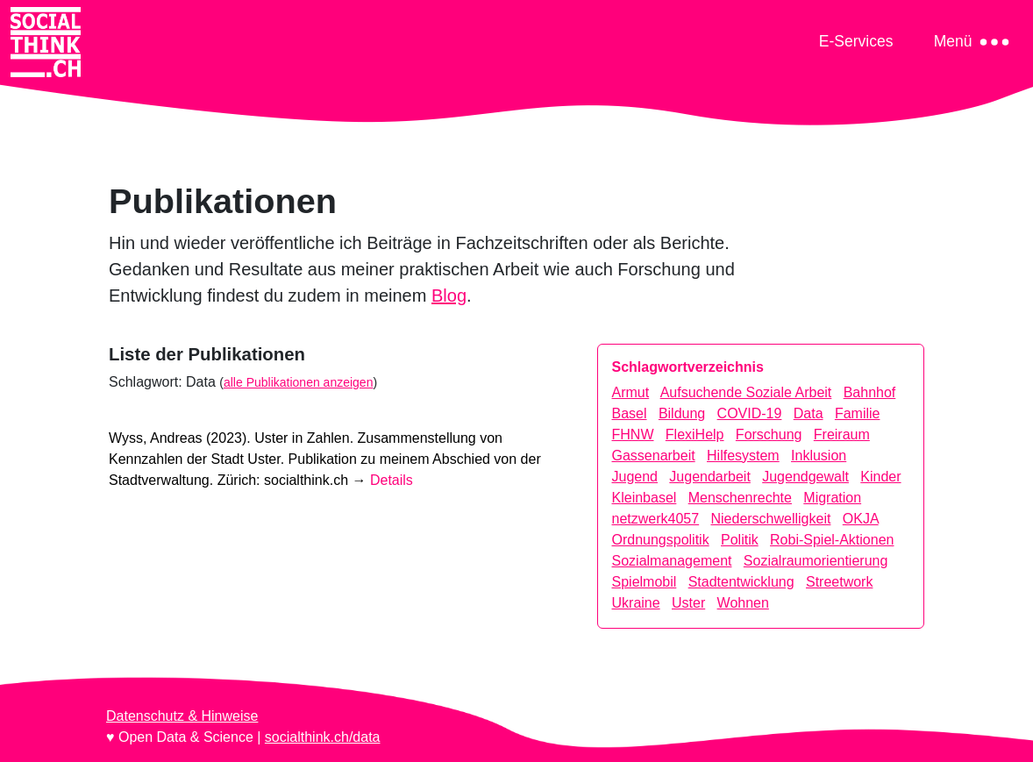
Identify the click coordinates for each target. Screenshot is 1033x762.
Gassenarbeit (653, 455)
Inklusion (818, 455)
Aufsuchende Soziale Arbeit (746, 392)
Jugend (635, 476)
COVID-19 (749, 413)
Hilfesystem (743, 455)
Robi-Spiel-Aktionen (832, 539)
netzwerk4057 (656, 518)
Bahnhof (870, 392)
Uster (688, 602)
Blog (449, 295)
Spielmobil (644, 581)
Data (808, 413)
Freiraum (842, 434)
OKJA (861, 518)
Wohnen (743, 602)
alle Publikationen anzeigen (298, 382)
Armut (631, 392)
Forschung (769, 434)
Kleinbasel (644, 497)
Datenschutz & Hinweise (182, 716)
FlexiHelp (695, 434)
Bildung (682, 413)
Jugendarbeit (710, 476)
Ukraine (636, 602)
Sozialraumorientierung (816, 560)
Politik (740, 539)
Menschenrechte (740, 497)
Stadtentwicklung (741, 581)
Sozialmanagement (672, 560)
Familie (857, 413)
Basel (629, 413)
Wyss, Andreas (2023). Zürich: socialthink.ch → (325, 459)
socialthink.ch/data (323, 737)
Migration (832, 497)
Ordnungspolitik (660, 539)
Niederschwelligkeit (770, 518)
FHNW (633, 434)
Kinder (880, 476)
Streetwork (839, 581)
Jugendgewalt (805, 476)
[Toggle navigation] (856, 40)
